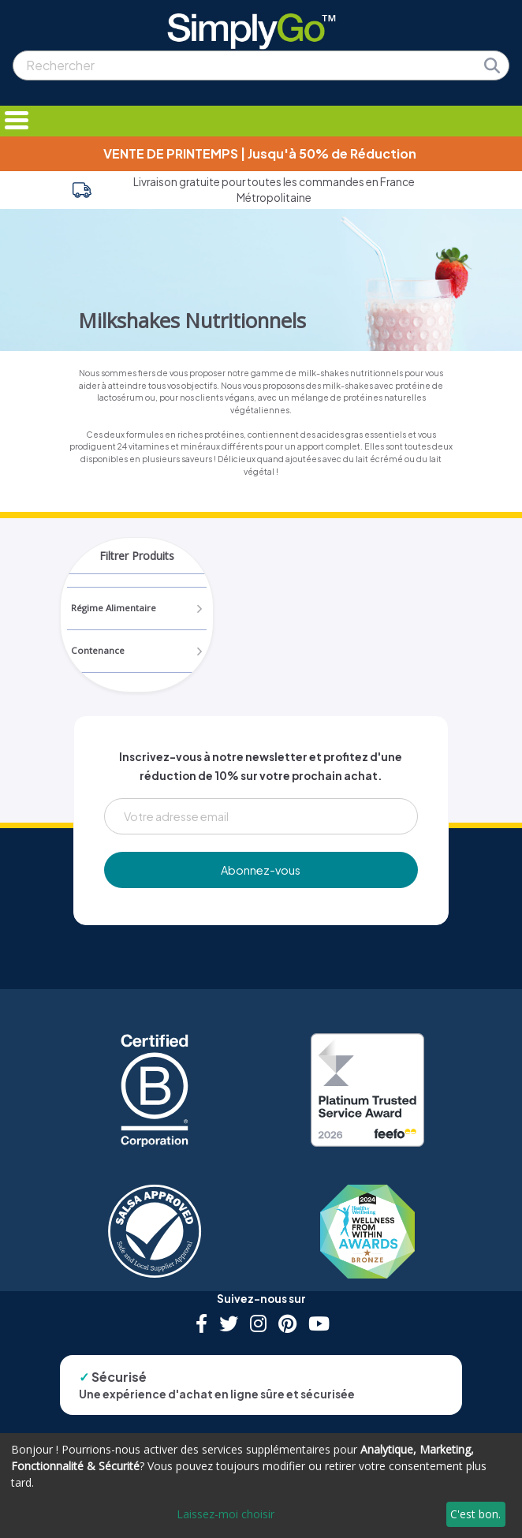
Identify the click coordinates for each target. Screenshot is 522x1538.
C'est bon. (475, 1513)
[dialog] (261, 1485)
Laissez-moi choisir (225, 1513)
